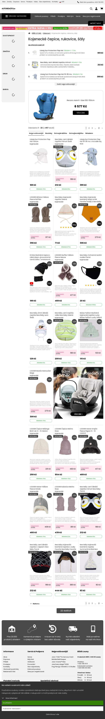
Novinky (48, 133)
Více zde (81, 112)
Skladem (88, 133)
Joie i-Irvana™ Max (58, 659)
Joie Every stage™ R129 (60, 661)
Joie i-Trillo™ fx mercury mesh (62, 654)
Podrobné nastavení (11, 708)
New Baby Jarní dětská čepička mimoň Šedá (64, 141)
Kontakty (55, 2)
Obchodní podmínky (11, 666)
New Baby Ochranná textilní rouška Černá (88, 256)
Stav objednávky (45, 2)
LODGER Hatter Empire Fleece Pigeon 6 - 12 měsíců (89, 430)
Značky (9, 2)
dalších (66, 608)
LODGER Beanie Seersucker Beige (40, 371)
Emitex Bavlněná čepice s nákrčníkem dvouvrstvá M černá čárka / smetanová (40, 257)
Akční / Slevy (95, 23)
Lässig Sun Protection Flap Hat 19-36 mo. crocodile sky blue (90, 142)
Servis (23, 2)
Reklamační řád (9, 669)
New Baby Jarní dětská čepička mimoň (55, 62)
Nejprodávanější (36, 133)
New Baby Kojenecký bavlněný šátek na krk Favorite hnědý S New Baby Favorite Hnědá (90, 201)
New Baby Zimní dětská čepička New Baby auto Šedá (39, 315)
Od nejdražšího (60, 133)
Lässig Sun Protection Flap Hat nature (40, 141)
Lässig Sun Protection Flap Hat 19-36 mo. (56, 74)
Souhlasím (7, 703)
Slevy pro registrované (91, 16)
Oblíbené (31, 659)
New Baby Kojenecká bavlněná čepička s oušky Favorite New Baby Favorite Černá (65, 546)
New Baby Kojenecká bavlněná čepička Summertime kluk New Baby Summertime (89, 546)
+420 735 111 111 (82, 661)
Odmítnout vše (52, 714)
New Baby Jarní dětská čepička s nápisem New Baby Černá (39, 545)
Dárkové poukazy (41, 16)
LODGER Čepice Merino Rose (64, 429)
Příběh (53, 16)
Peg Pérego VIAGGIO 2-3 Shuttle (63, 664)
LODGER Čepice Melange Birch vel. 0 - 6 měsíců (39, 429)
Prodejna (29, 2)
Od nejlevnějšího (76, 133)
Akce (3, 2)
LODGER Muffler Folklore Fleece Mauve (64, 256)
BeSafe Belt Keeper (59, 656)
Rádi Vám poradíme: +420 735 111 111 (90, 2)
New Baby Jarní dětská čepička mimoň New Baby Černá (90, 488)
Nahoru (34, 601)
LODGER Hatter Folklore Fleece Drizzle (39, 487)
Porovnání (31, 661)
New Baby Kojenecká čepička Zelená (63, 199)
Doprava (16, 2)
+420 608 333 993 (83, 665)
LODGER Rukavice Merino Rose (64, 487)
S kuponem (60, 178)
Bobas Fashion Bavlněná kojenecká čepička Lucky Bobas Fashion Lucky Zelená (90, 316)
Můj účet (31, 656)
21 (99, 128)
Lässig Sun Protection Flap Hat (51, 50)
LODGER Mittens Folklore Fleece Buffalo (39, 199)
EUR (61, 2)
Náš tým (70, 16)
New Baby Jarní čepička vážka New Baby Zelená (64, 314)
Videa (36, 2)
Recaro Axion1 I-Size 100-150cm (80, 100)
